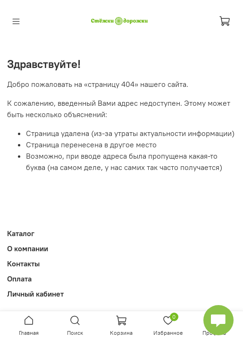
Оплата (19, 278)
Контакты (23, 263)
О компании (27, 248)
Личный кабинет (35, 293)
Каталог (20, 233)
